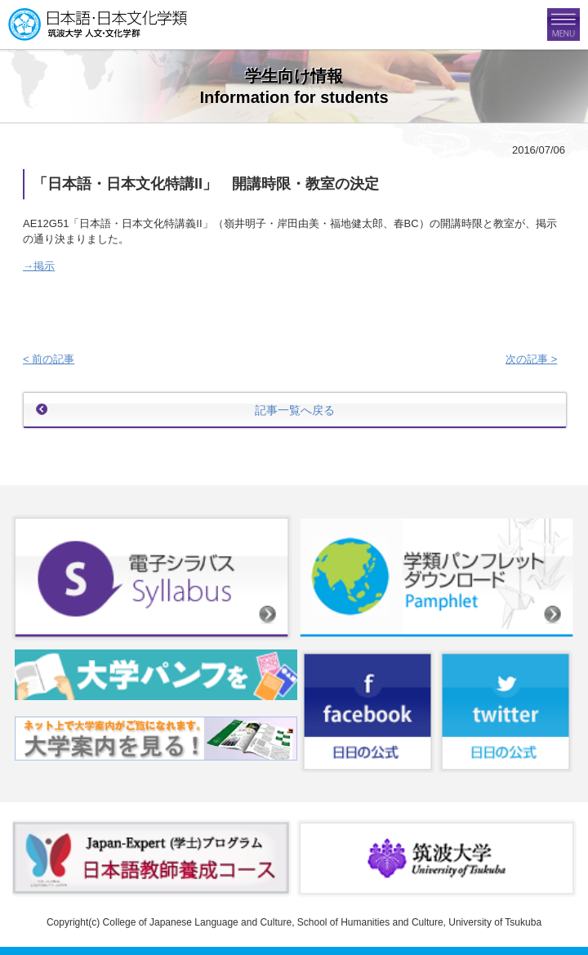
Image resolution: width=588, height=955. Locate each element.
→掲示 (39, 266)
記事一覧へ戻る (295, 410)
